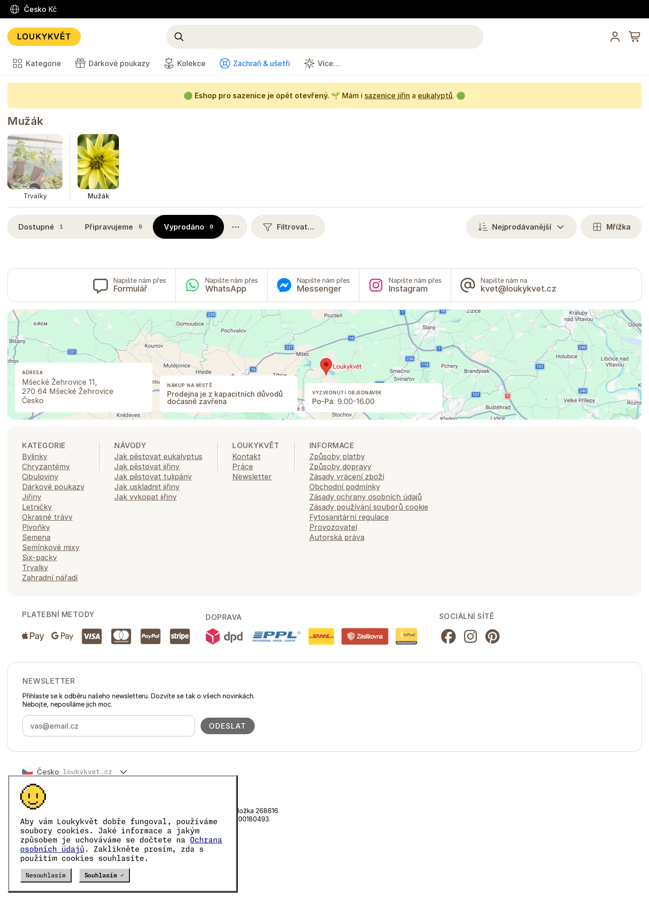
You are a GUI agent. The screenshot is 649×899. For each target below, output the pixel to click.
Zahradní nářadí (50, 577)
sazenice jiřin (387, 95)
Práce (242, 466)
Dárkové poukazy (53, 486)
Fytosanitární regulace (349, 517)
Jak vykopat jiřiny (145, 496)
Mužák (25, 121)
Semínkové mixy (50, 547)
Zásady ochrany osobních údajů (365, 496)
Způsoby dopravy (340, 466)
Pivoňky (36, 527)
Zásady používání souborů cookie (368, 506)
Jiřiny (31, 496)
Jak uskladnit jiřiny (146, 486)
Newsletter (252, 476)
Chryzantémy (46, 466)
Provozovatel (333, 527)
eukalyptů (435, 95)
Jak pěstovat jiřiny (146, 466)
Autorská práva (336, 537)
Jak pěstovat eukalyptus (158, 456)
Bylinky (34, 456)
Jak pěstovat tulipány (153, 476)
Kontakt (246, 456)
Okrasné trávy (47, 517)
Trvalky (35, 567)
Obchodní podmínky (344, 486)
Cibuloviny (40, 476)
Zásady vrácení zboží (346, 476)
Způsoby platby (337, 456)
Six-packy (39, 557)
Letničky (37, 506)
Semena (36, 537)
